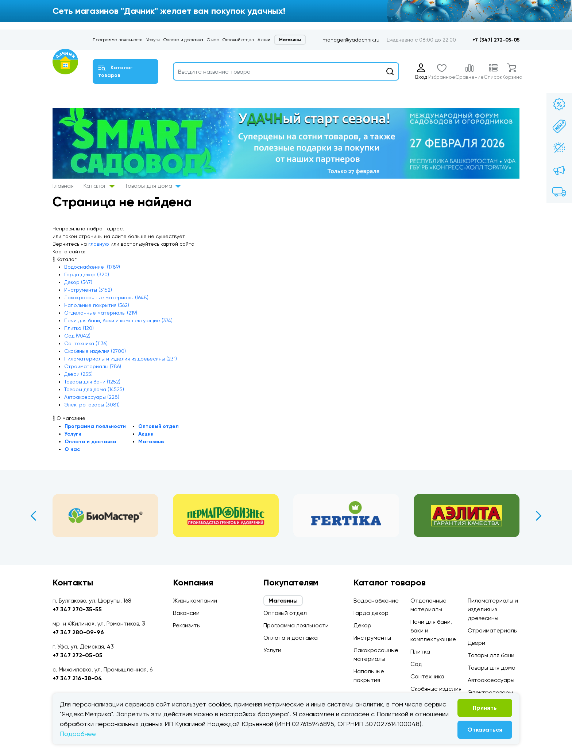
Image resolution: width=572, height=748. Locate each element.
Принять (485, 707)
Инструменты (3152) (88, 290)
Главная (63, 185)
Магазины (290, 39)
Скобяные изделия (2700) (95, 351)
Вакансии (186, 612)
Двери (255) (78, 374)
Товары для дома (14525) (94, 389)
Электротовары (490, 692)
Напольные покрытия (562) (96, 305)
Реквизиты (187, 625)
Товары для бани (491, 655)
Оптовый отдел (238, 39)
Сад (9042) (77, 336)
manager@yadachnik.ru (350, 40)
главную (98, 244)
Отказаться (484, 729)
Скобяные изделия (435, 688)
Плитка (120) (79, 328)
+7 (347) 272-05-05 (495, 40)
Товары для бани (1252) (92, 382)
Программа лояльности (118, 39)
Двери (476, 642)
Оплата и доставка (183, 39)
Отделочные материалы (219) (100, 313)
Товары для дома (152, 185)
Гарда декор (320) (86, 274)
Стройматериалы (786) (92, 366)
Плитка (420, 651)
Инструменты (372, 637)
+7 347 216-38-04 (77, 678)
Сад (416, 664)
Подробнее (78, 733)
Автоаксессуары (491, 680)
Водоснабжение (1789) (92, 267)
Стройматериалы (493, 630)
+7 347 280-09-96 (78, 632)
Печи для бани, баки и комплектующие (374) (118, 320)
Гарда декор (371, 612)
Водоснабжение (376, 600)
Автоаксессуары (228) (91, 397)
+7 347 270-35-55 (77, 609)
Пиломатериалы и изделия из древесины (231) (120, 359)
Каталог (99, 185)
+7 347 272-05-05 (78, 655)
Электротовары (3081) (92, 405)
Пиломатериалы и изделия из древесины (493, 609)
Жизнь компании (195, 600)
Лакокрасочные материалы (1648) (106, 297)
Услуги (153, 39)
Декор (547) (78, 282)
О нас (213, 39)
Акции (264, 39)
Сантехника (427, 676)
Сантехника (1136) (86, 343)
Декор (362, 625)
